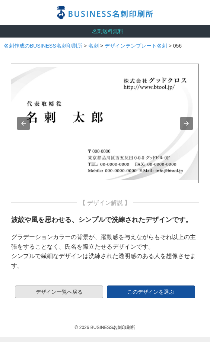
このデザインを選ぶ (150, 292)
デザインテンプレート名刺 (136, 46)
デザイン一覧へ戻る (59, 292)
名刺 (93, 46)
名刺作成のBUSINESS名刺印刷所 (43, 46)
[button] (23, 123)
